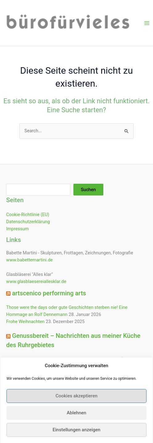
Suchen (88, 189)
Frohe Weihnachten (25, 321)
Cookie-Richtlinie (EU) (27, 214)
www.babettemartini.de (29, 260)
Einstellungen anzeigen (77, 434)
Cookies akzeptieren (76, 400)
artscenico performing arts (49, 293)
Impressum (17, 229)
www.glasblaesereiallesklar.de (36, 281)
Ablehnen (76, 417)
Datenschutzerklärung (28, 221)
